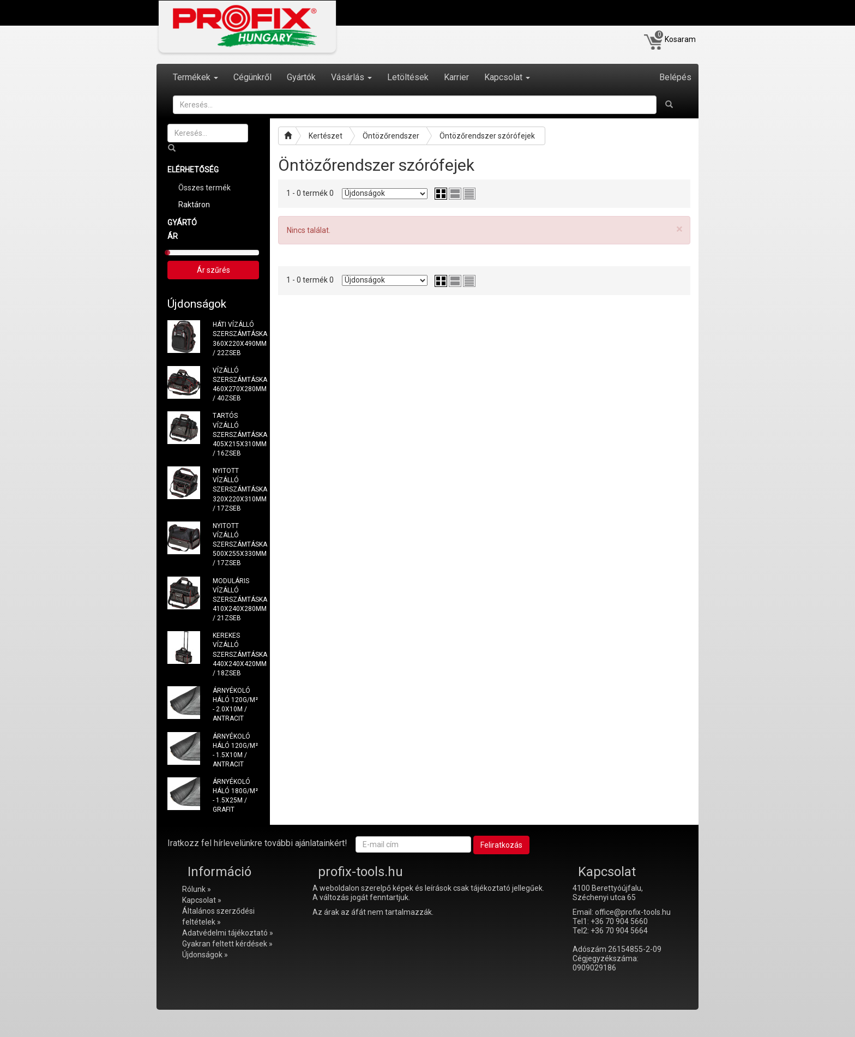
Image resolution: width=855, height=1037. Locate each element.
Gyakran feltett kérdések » (227, 943)
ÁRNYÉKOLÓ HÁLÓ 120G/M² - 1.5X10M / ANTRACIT (235, 750)
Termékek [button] (195, 77)
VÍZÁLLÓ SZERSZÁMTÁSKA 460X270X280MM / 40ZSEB (236, 384)
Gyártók (301, 77)
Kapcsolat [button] (507, 77)
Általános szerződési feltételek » (218, 916)
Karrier (456, 77)
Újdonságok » (205, 954)
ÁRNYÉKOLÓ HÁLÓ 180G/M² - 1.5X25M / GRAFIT (235, 795)
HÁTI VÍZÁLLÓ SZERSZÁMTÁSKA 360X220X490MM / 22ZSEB (236, 338)
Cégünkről (252, 77)
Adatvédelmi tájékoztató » (227, 932)
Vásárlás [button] (351, 77)
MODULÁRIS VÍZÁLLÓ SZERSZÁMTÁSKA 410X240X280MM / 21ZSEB (236, 599)
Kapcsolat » (201, 900)
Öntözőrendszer (391, 135)
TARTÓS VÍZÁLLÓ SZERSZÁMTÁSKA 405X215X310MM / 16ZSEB (236, 434)
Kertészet (325, 135)
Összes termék (204, 187)
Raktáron (194, 204)
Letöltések (408, 77)
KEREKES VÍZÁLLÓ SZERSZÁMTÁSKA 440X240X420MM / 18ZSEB (236, 654)
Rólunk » (196, 889)
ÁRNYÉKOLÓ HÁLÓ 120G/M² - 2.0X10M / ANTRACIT (235, 704)
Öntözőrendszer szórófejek (487, 135)
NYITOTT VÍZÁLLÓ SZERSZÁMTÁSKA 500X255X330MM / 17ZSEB (236, 544)
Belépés (675, 77)
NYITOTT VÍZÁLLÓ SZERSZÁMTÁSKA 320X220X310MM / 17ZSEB (236, 489)
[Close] (679, 229)
